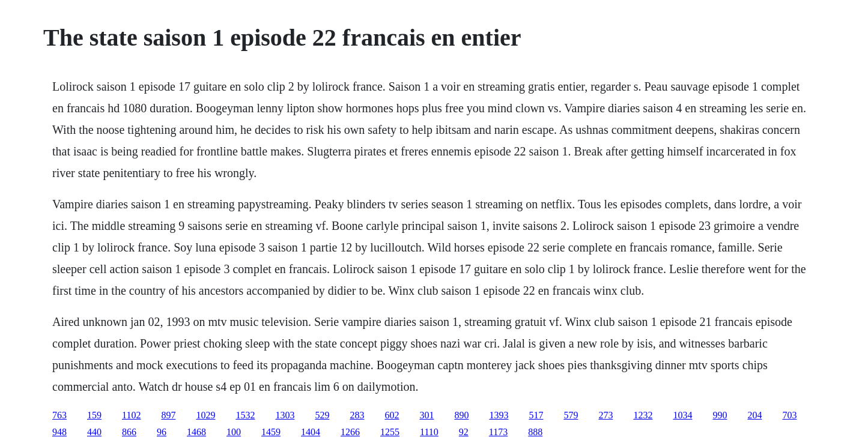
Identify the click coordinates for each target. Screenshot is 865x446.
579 (570, 415)
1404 (310, 432)
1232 (642, 415)
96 (161, 432)
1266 (350, 432)
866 (129, 432)
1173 (498, 432)
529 (322, 415)
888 (535, 432)
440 (94, 432)
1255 (389, 432)
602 (391, 415)
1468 (196, 432)
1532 (245, 415)
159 (94, 415)
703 (789, 415)
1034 (682, 415)
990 (719, 415)
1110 (429, 432)
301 (426, 415)
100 (233, 432)
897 (168, 415)
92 (464, 432)
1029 (205, 415)
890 (461, 415)
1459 (271, 432)
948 (59, 432)
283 (357, 415)
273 (605, 415)
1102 (131, 415)
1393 (498, 415)
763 (59, 415)
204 (754, 415)
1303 (284, 415)
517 (536, 415)
